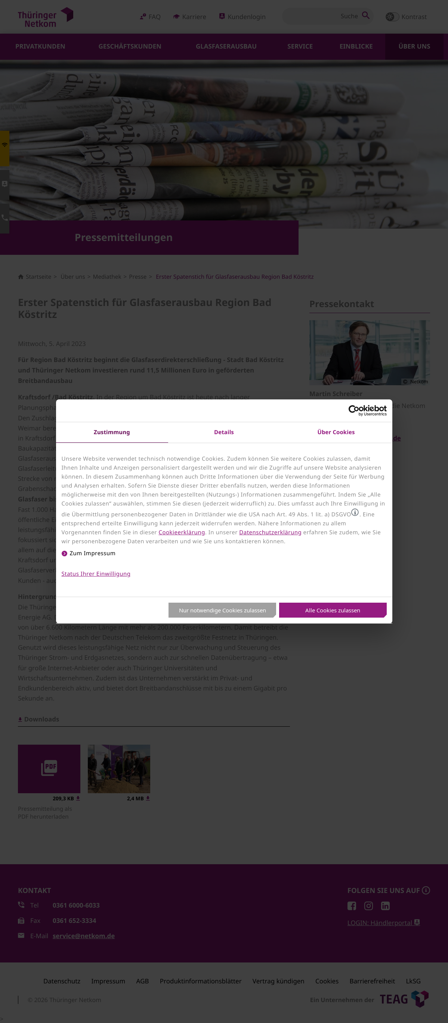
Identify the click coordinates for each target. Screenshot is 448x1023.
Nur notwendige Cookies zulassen (222, 610)
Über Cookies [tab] (336, 432)
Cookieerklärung (181, 532)
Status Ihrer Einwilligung (96, 574)
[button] (355, 512)
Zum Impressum (93, 553)
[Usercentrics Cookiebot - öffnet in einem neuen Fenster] (354, 410)
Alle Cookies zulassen (332, 610)
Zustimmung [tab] (112, 432)
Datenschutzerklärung (270, 532)
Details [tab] (224, 432)
